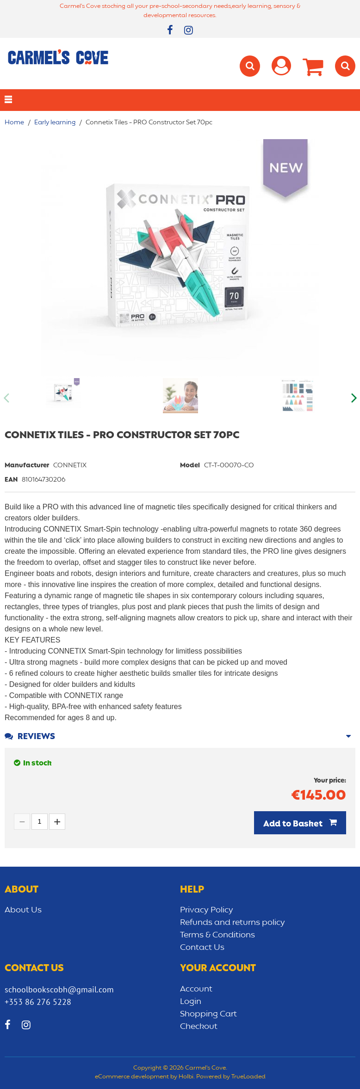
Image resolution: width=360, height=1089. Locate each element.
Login (190, 1001)
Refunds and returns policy (232, 922)
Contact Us (202, 947)
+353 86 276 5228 (38, 1002)
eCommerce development (132, 1077)
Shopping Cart (208, 1014)
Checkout (198, 1026)
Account (196, 989)
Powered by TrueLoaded (231, 1077)
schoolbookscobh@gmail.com (59, 989)
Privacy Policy (206, 910)
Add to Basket (293, 824)
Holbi (186, 1077)
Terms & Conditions (217, 935)
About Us (23, 910)
